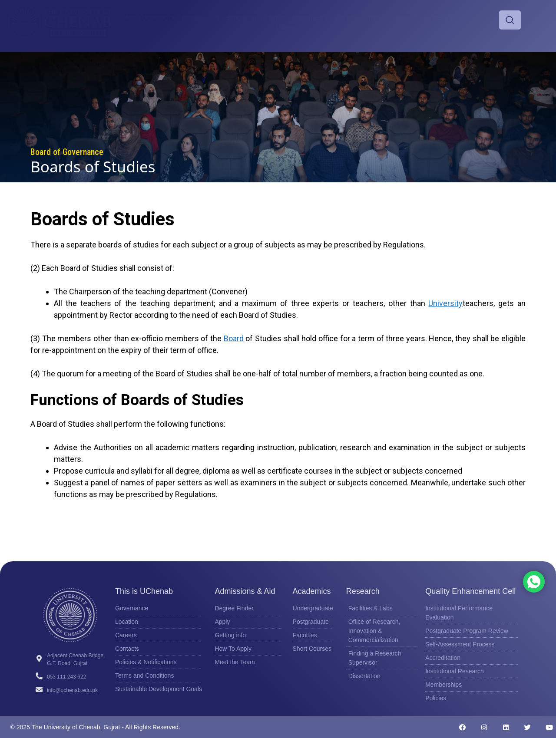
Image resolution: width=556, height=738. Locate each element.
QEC (444, 17)
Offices (290, 26)
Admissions (202, 17)
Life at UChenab (361, 17)
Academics (311, 17)
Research (411, 17)
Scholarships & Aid (257, 17)
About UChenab (151, 17)
